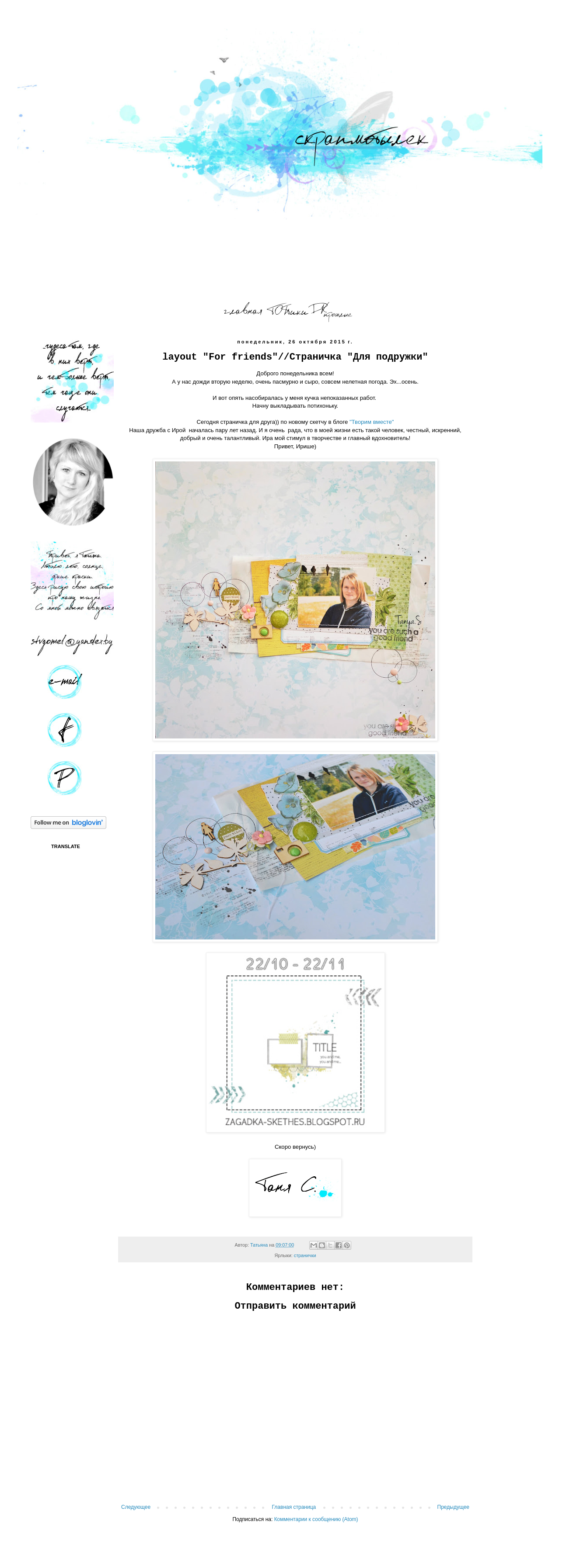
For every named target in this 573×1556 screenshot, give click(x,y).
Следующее (135, 1507)
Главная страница (294, 1507)
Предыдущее (453, 1507)
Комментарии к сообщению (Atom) (316, 1519)
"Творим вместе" (371, 422)
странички (305, 1255)
